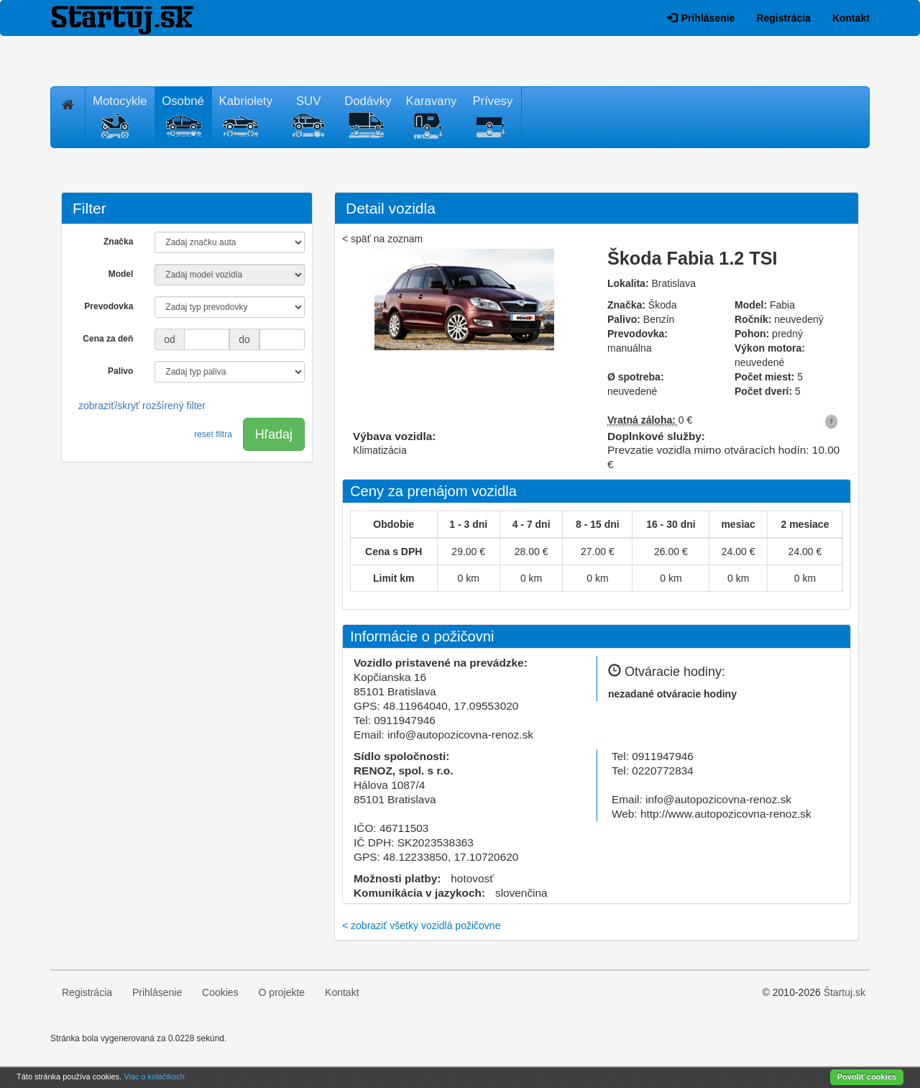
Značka (118, 242)
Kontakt (851, 18)
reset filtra (213, 434)
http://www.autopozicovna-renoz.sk (725, 814)
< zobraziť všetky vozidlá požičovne (421, 925)
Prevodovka (108, 306)
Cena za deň (108, 339)
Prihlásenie (701, 18)
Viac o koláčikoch (154, 1076)
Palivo (120, 371)
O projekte (282, 992)
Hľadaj (274, 434)
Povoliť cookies (866, 1076)
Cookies (220, 992)
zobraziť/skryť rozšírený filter (142, 405)
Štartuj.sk (844, 992)
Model (121, 274)
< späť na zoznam (382, 238)
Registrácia (783, 18)
